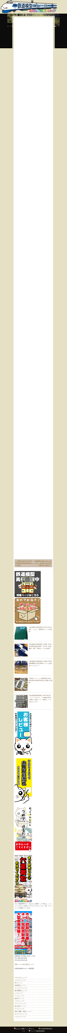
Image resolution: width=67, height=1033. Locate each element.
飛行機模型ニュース (21, 990)
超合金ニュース (19, 998)
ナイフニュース (19, 1009)
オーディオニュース (21, 1014)
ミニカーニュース (20, 980)
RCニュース (18, 983)
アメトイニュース (20, 1003)
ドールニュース (19, 996)
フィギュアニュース (21, 988)
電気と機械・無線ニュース (23, 1011)
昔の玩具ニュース (20, 1006)
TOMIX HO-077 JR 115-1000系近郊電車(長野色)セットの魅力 (24, 563)
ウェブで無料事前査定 (38, 1031)
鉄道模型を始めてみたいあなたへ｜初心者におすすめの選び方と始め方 (43, 563)
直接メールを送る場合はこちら (24, 964)
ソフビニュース (19, 1001)
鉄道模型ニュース (20, 985)
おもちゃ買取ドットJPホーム (25, 1028)
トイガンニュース (20, 1016)
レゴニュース (19, 993)
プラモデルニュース (21, 977)
